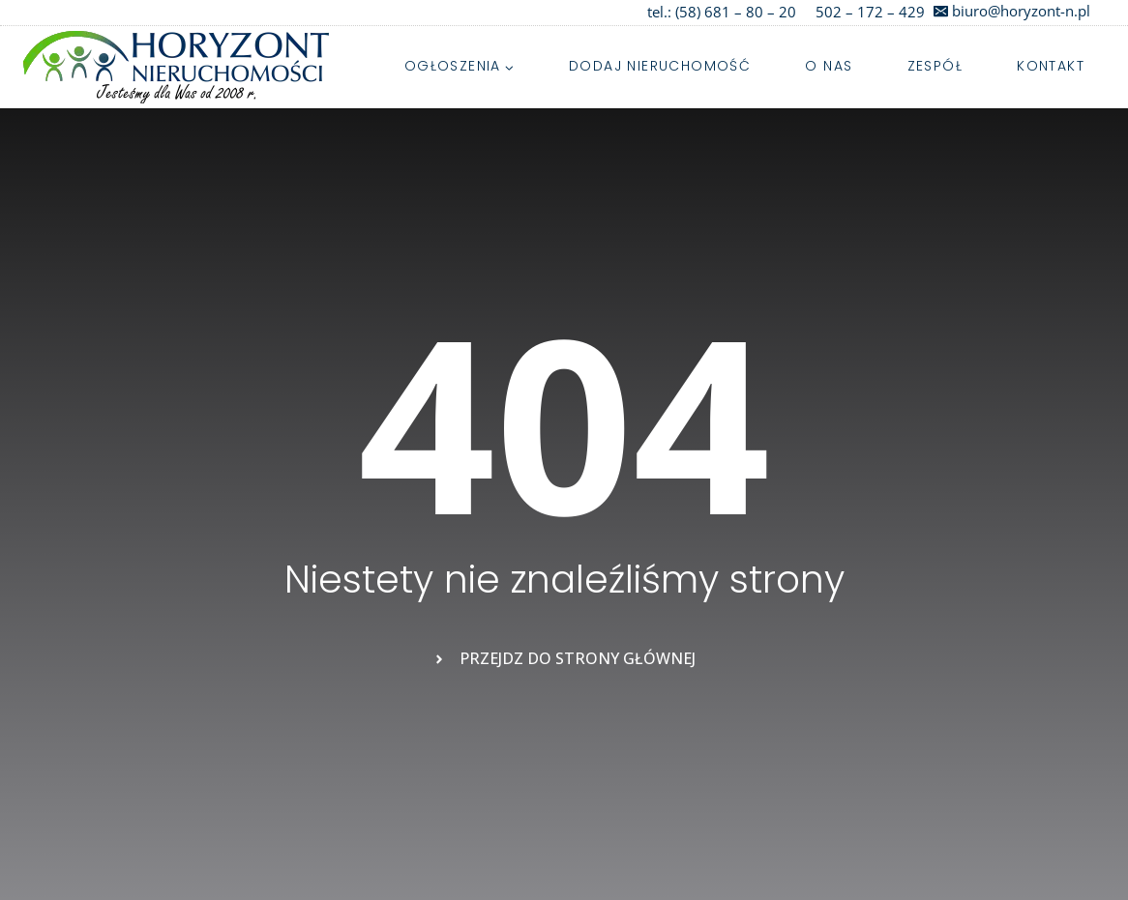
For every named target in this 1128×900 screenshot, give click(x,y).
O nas (828, 65)
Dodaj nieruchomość (660, 65)
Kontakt (1050, 65)
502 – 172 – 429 (870, 11)
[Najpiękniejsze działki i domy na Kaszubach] (176, 67)
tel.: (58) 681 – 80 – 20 (721, 11)
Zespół (935, 65)
